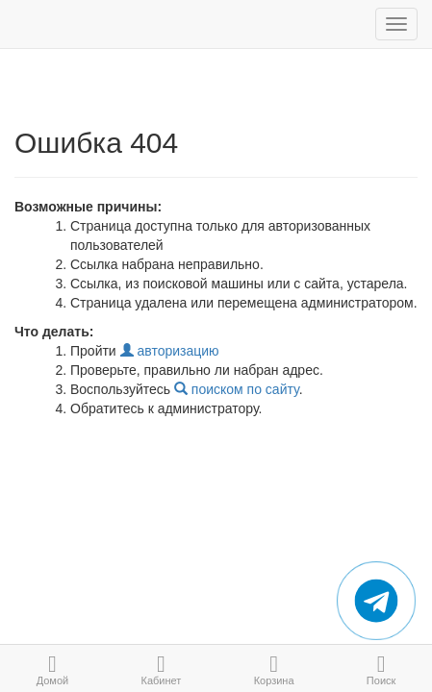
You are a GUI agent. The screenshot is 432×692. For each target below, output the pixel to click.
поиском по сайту (236, 389)
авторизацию (169, 350)
